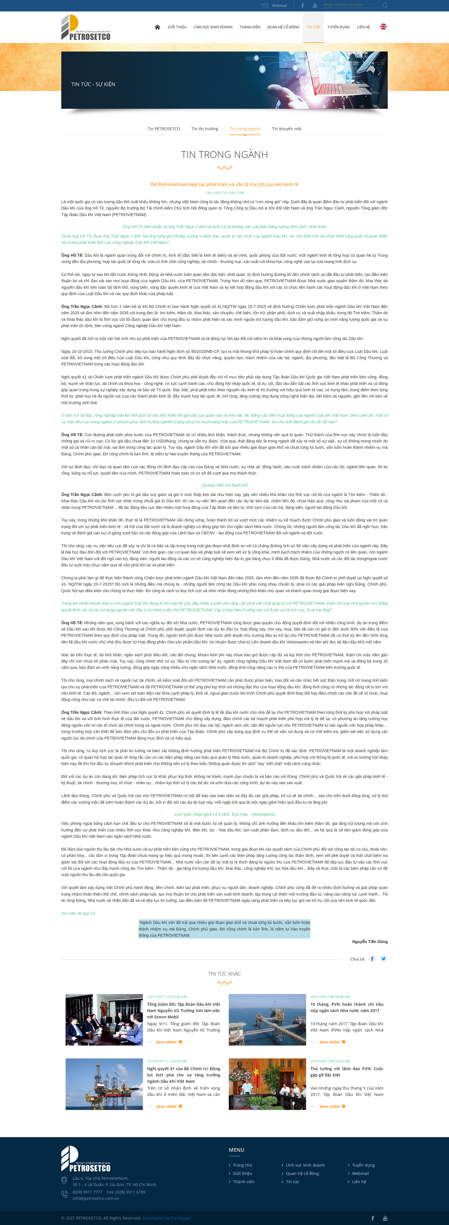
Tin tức (292, 1181)
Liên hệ (363, 26)
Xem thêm (166, 1042)
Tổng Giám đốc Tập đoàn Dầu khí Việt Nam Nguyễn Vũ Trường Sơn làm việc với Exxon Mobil (183, 1010)
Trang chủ (157, 26)
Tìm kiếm (385, 5)
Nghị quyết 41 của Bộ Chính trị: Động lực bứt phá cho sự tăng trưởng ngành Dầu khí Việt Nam (183, 1075)
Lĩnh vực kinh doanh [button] (213, 26)
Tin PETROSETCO (164, 128)
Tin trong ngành (245, 128)
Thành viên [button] (249, 26)
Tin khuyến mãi (287, 128)
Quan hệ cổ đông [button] (283, 26)
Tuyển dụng (338, 26)
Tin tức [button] (313, 26)
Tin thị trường (205, 128)
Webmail (279, 5)
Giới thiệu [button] (177, 26)
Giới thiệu (242, 1173)
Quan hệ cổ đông (302, 1173)
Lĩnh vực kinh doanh (305, 1165)
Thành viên (244, 1181)
